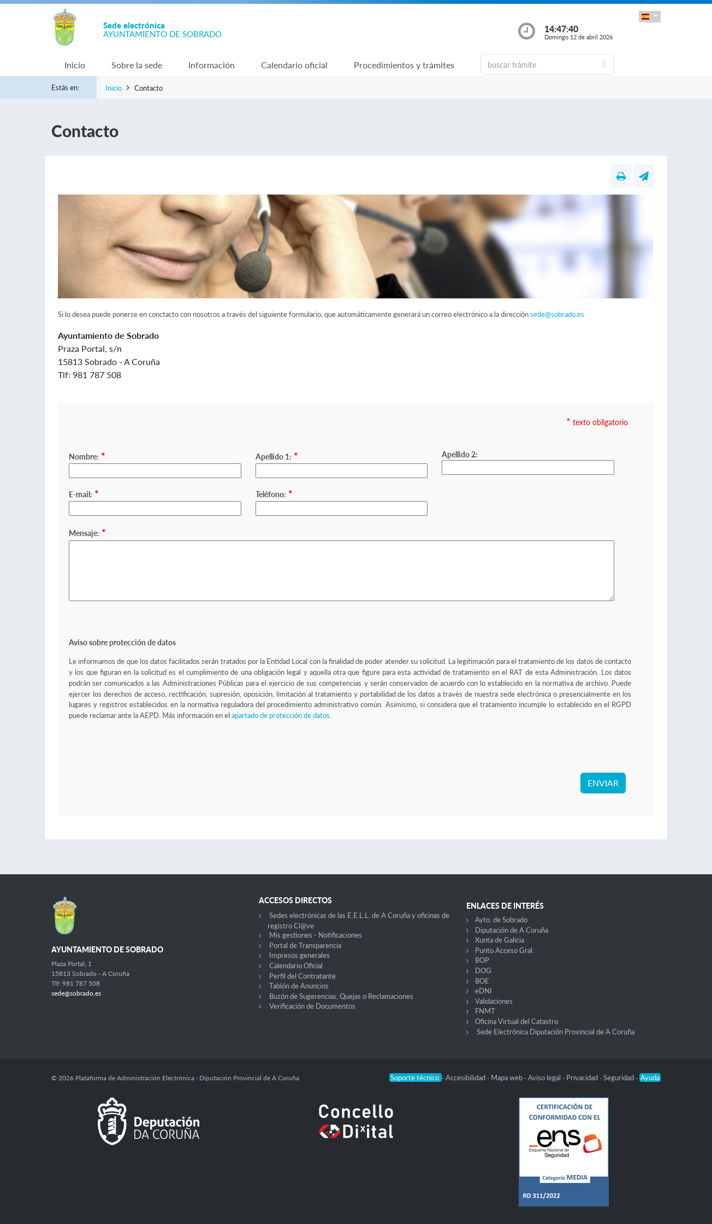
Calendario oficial (294, 65)
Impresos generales (299, 955)
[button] (650, 16)
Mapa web (507, 1077)
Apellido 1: (277, 456)
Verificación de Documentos (312, 1006)
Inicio (74, 65)
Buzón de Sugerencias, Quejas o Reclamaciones (341, 996)
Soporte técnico (415, 1077)
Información (211, 65)
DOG (483, 970)
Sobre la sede (136, 65)
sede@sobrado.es (557, 314)
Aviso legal (545, 1077)
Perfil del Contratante (302, 976)
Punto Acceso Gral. (504, 950)
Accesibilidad (466, 1077)
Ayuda (650, 1077)
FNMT (485, 1011)
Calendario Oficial (296, 965)
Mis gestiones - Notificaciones (315, 935)
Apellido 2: (460, 454)
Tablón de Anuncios (299, 985)
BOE (482, 980)
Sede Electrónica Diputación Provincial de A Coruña (555, 1031)
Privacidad (583, 1077)
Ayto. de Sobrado (501, 919)
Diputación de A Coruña (511, 930)
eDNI (483, 990)
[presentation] (152, 751)
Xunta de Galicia (499, 939)
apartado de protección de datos (281, 715)
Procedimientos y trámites (404, 65)
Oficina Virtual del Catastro (516, 1021)
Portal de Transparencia (305, 945)
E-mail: (84, 493)
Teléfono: (274, 493)
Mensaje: (87, 532)
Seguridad (619, 1077)
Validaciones (494, 1001)
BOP (482, 960)
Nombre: (87, 456)
